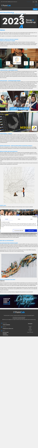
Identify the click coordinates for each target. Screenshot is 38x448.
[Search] (36, 2)
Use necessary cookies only (18, 230)
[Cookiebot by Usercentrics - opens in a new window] (33, 216)
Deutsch (36, 4)
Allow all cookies (31, 230)
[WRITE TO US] (1, 327)
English (36, 5)
